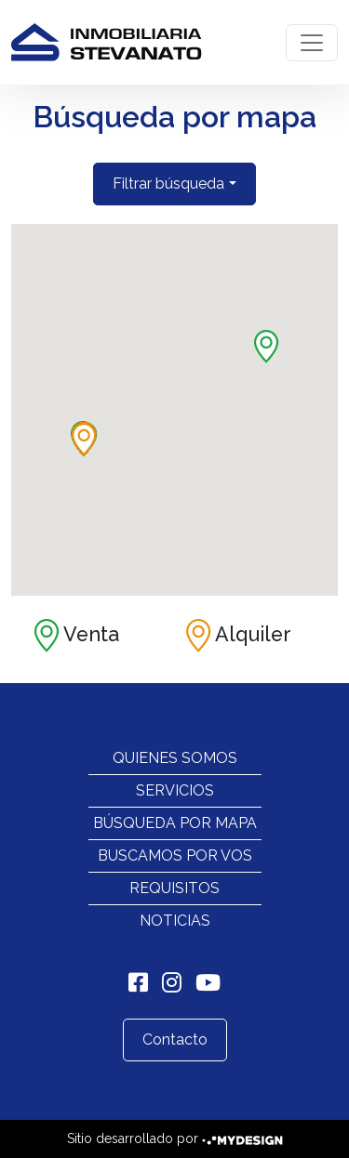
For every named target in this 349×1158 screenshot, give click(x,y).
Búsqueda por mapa (175, 823)
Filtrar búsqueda (168, 183)
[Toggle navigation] (312, 42)
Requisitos (174, 888)
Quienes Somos (175, 758)
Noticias (175, 920)
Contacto (175, 1039)
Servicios (175, 790)
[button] (266, 346)
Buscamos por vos (175, 855)
